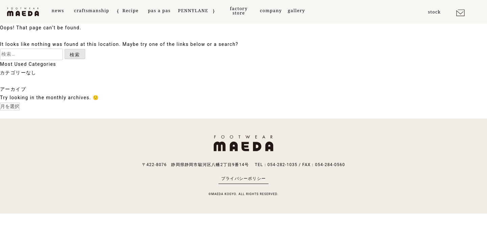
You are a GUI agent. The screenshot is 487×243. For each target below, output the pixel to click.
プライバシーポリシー (243, 178)
